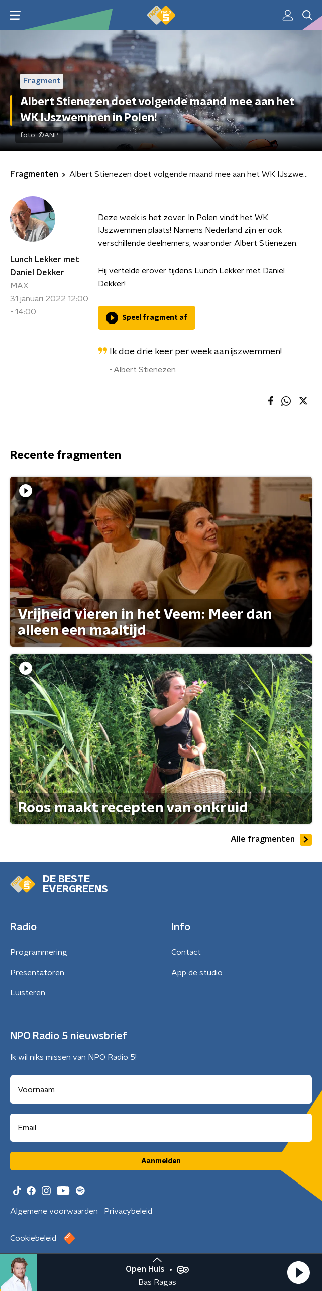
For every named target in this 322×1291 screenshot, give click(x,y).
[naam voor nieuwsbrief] (161, 1089)
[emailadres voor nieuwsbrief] (161, 1128)
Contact (186, 952)
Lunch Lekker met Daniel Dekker (44, 266)
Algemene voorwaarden (54, 1211)
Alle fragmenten (271, 840)
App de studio (197, 973)
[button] (298, 1272)
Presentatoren (37, 973)
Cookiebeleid (33, 1238)
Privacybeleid (128, 1211)
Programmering (38, 952)
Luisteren (27, 993)
